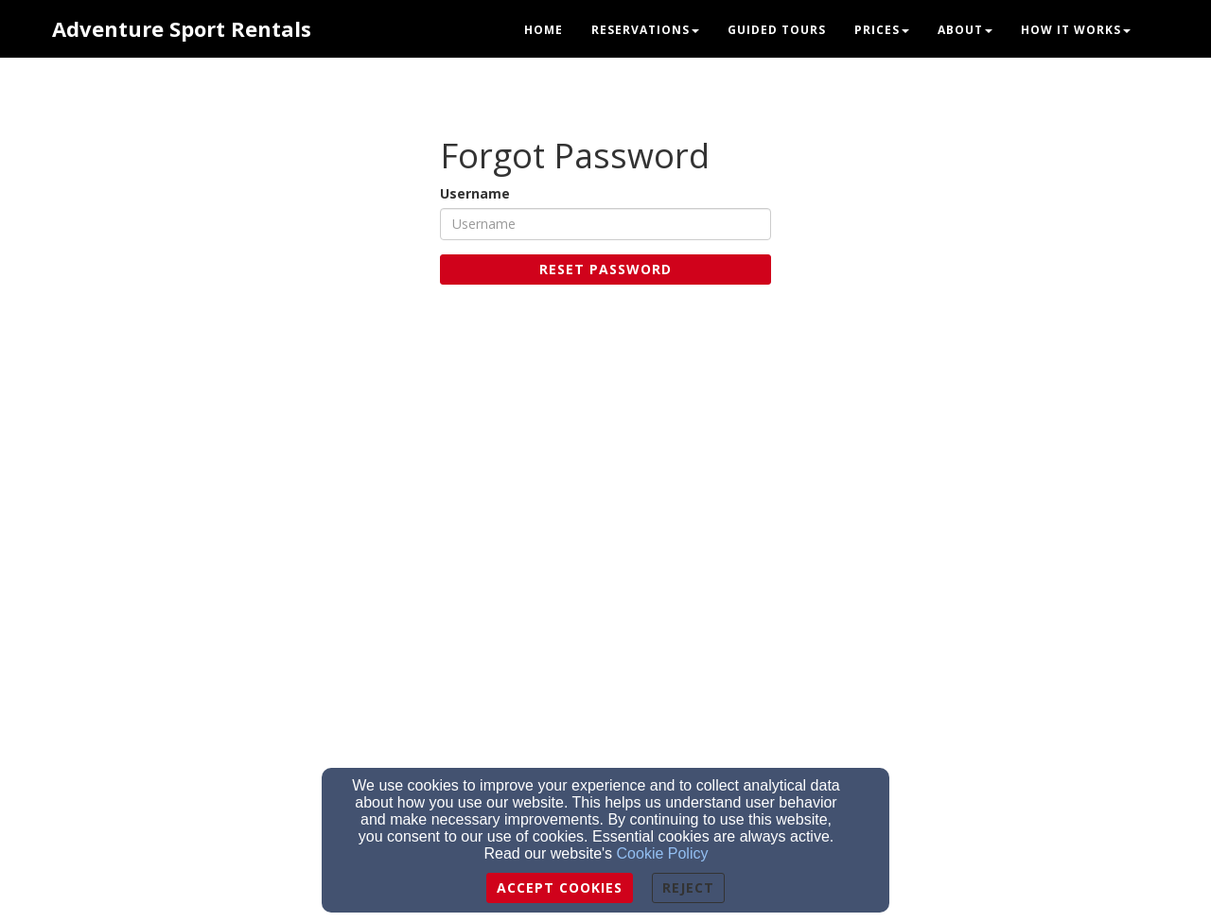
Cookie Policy (663, 853)
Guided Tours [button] (777, 30)
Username (475, 193)
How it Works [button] (1076, 30)
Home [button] (543, 30)
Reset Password (605, 269)
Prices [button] (881, 30)
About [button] (965, 30)
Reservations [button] (645, 30)
